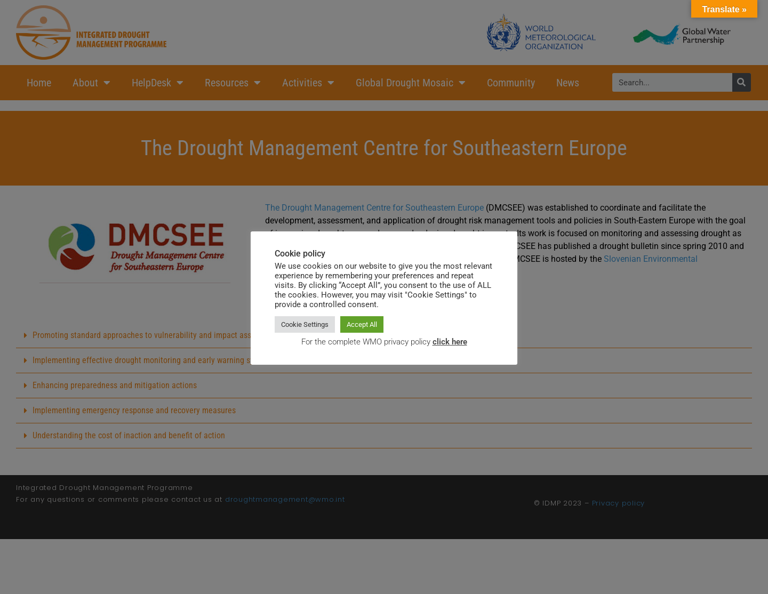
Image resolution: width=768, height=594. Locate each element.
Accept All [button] (362, 324)
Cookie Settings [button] (305, 324)
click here (450, 342)
